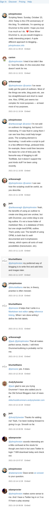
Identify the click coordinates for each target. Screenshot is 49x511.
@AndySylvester (16, 417)
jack (10, 203)
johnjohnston (15, 14)
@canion (27, 85)
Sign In (3, 2)
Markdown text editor (18, 312)
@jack (11, 341)
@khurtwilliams (15, 287)
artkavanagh (14, 81)
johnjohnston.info (16, 45)
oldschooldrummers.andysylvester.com (26, 400)
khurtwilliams (15, 259)
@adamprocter (15, 473)
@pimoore (13, 308)
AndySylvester (15, 382)
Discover (13, 2)
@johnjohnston (15, 61)
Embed (27, 49)
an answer (39, 473)
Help (29, 2)
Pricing (22, 2)
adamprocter (14, 438)
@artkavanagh (15, 124)
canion (11, 57)
